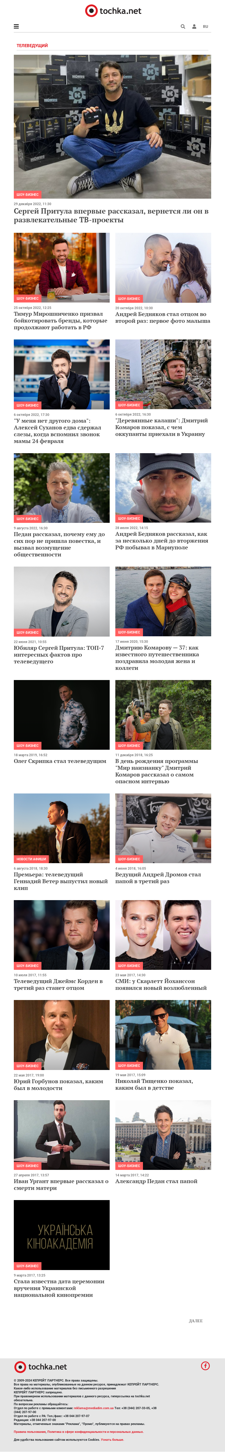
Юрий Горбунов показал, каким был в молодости (58, 1084)
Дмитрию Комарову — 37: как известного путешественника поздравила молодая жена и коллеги (157, 658)
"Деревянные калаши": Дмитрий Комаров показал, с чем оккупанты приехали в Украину (161, 427)
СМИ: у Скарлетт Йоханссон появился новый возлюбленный (161, 984)
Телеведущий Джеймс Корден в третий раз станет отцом (58, 984)
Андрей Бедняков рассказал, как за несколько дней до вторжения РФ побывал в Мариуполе (161, 540)
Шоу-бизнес (28, 195)
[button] (194, 26)
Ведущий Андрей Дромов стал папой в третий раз (158, 877)
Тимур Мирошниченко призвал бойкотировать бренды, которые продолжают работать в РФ (60, 320)
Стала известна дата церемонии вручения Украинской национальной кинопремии (59, 1288)
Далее (196, 1321)
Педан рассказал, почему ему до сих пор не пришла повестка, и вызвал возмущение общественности (59, 544)
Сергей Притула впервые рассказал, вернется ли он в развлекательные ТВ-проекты (111, 215)
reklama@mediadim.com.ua (94, 1408)
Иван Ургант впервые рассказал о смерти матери (61, 1184)
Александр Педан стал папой (156, 1181)
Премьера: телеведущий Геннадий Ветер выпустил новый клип (61, 881)
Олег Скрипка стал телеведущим (60, 761)
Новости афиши (31, 859)
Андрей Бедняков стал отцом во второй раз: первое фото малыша (162, 317)
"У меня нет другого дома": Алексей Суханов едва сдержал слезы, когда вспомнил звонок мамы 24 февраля (57, 431)
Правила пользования (30, 1432)
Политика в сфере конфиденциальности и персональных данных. (95, 1432)
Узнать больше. (112, 1440)
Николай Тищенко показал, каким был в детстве (154, 1084)
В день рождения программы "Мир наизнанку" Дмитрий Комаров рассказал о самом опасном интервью (156, 771)
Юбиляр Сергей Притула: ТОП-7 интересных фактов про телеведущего (59, 654)
